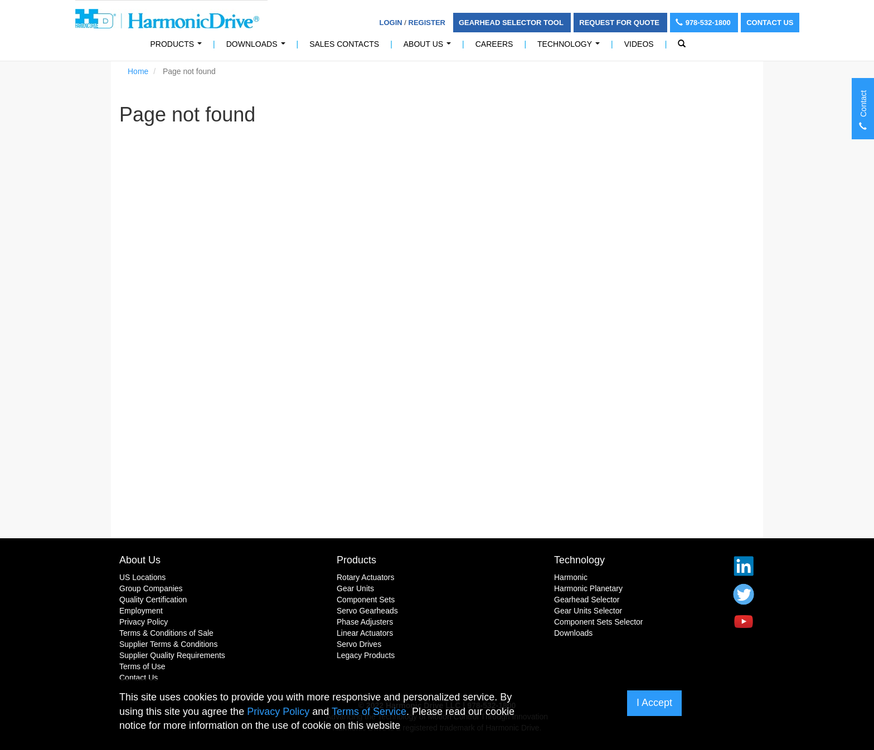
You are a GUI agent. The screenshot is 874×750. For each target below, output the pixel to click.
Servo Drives (359, 644)
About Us (429, 47)
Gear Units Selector (588, 610)
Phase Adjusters (365, 621)
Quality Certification (153, 599)
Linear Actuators (365, 633)
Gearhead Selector (587, 599)
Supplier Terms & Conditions (168, 644)
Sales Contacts (344, 44)
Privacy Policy (143, 621)
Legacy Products (366, 655)
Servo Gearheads (367, 610)
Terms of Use (142, 666)
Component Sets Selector (598, 621)
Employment (141, 610)
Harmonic (570, 577)
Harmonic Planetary (588, 588)
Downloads (257, 47)
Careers (494, 44)
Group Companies (151, 588)
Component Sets (366, 599)
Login (391, 22)
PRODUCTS (178, 47)
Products (356, 560)
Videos (639, 44)
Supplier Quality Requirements (172, 655)
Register (427, 22)
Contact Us (769, 22)
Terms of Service (369, 711)
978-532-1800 (704, 22)
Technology (570, 47)
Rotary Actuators (366, 577)
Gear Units (355, 588)
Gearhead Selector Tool (512, 22)
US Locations (142, 577)
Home (138, 71)
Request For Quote (620, 22)
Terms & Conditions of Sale (166, 633)
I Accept (654, 702)
